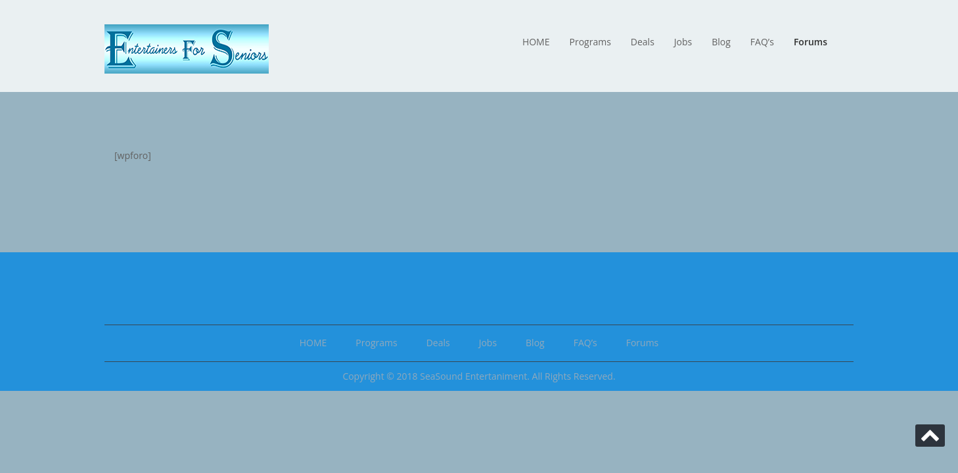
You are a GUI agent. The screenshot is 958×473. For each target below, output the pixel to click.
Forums (810, 41)
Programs (590, 41)
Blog (721, 41)
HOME (536, 41)
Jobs (683, 41)
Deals (642, 41)
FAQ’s (762, 41)
